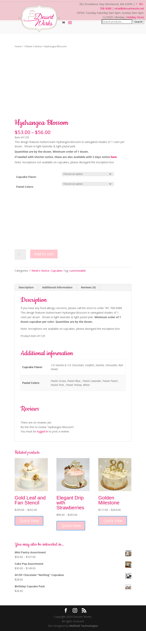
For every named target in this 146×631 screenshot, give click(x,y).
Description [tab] (26, 287)
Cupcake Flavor (26, 177)
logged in (42, 431)
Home (18, 46)
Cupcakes (57, 270)
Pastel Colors (24, 187)
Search (138, 21)
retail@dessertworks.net (129, 8)
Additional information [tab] (57, 287)
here (114, 157)
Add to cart (44, 253)
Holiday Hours (135, 17)
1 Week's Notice (33, 46)
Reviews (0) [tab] (88, 287)
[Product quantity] (20, 254)
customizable (77, 270)
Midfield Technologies (83, 626)
